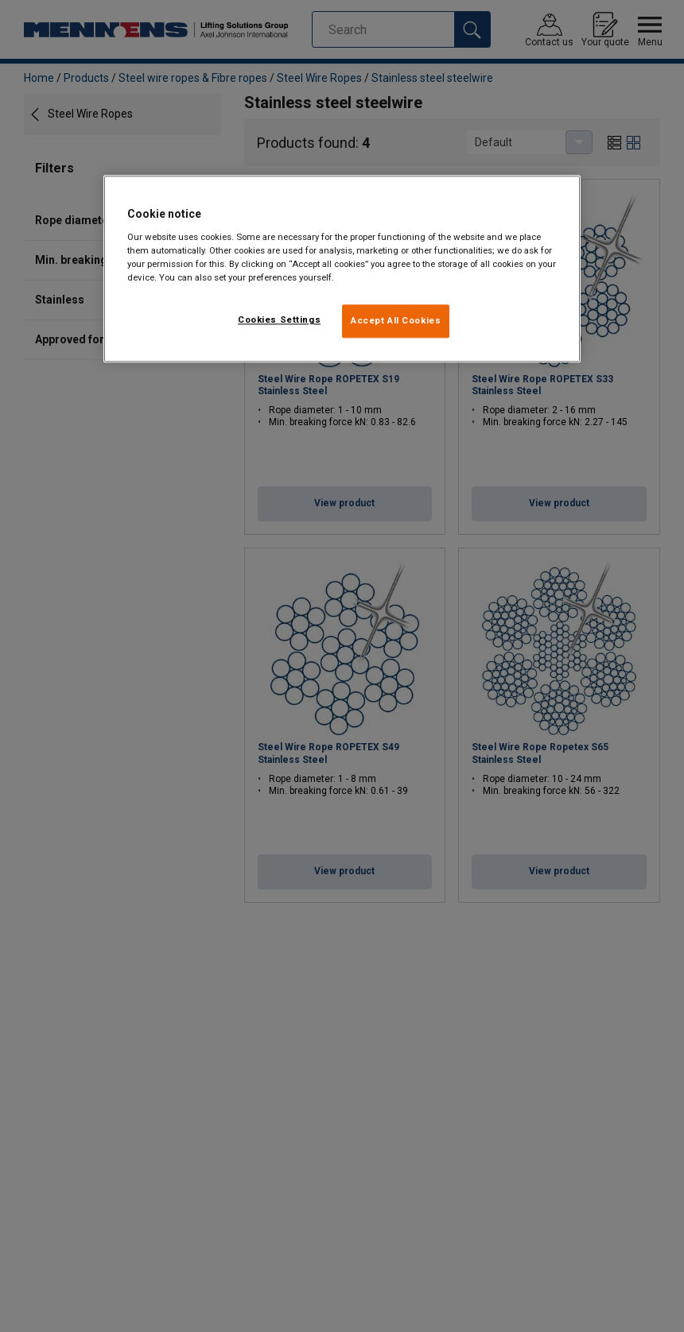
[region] (342, 269)
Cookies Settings (279, 320)
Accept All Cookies (396, 321)
